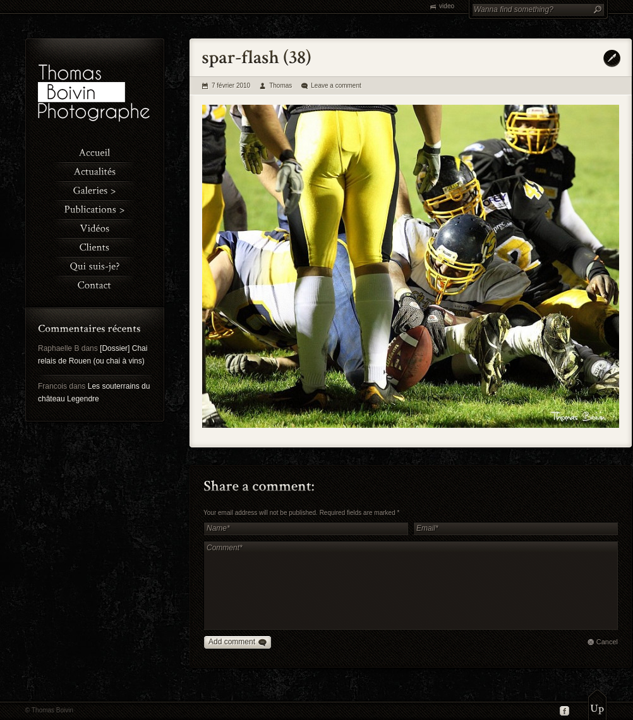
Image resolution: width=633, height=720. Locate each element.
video (446, 6)
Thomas (280, 85)
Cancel (607, 642)
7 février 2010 (231, 85)
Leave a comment (336, 85)
